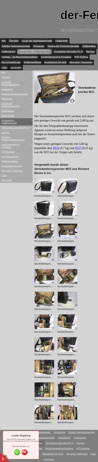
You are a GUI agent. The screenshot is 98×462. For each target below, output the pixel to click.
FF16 (56, 148)
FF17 (78, 148)
